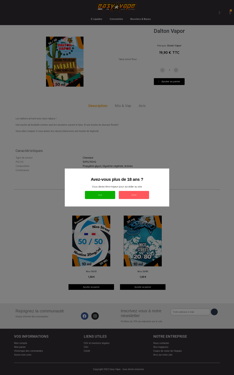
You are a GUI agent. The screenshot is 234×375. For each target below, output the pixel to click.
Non (134, 195)
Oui (100, 195)
